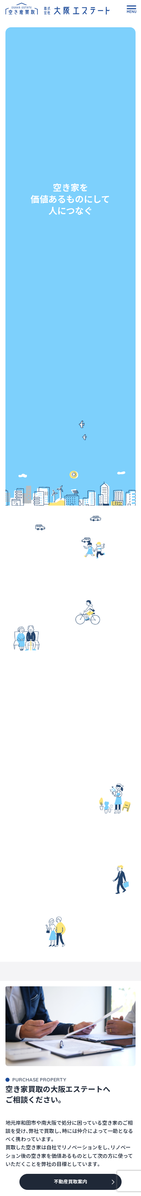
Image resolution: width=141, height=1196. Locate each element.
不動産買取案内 (70, 1182)
